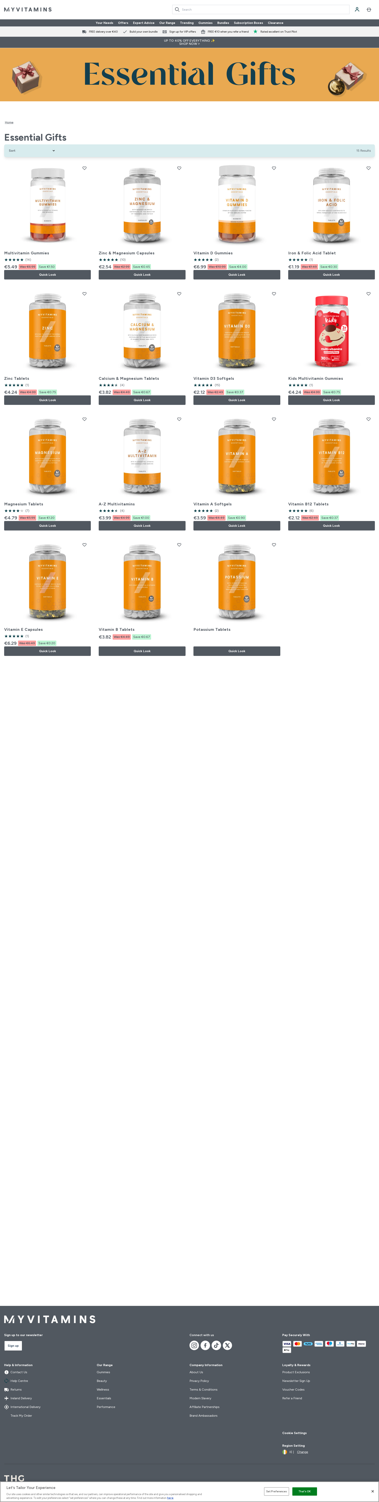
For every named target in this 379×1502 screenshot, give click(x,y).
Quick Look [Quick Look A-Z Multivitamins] (142, 526)
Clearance (275, 23)
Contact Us (15, 1372)
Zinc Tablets (16, 378)
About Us (196, 1372)
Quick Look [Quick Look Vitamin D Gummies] (236, 275)
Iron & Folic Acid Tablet (312, 253)
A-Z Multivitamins (117, 504)
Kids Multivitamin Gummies (315, 378)
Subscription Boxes (248, 23)
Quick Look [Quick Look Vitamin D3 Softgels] (236, 400)
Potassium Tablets (212, 629)
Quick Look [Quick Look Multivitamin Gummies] (47, 275)
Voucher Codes (293, 1389)
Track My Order (18, 1415)
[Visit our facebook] (205, 1345)
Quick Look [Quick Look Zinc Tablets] (47, 400)
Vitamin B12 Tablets (308, 504)
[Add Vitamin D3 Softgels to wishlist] (274, 293)
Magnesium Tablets (23, 504)
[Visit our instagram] (194, 1345)
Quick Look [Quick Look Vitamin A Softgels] (236, 526)
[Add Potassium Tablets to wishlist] (274, 544)
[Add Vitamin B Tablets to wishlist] (179, 544)
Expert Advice (144, 23)
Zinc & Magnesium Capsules (127, 253)
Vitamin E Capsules (23, 629)
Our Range (167, 23)
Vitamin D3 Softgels (213, 378)
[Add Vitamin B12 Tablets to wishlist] (368, 419)
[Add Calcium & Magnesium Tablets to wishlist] (179, 293)
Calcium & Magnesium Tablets (129, 378)
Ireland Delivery (18, 1398)
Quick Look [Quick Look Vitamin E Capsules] (47, 651)
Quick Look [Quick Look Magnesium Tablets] (47, 526)
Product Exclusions (296, 1372)
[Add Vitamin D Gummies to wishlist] (274, 168)
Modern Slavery (200, 1398)
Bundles (223, 23)
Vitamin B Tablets (117, 629)
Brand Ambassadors (204, 1415)
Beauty (102, 1381)
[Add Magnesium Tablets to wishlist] (84, 419)
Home (9, 122)
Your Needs (104, 23)
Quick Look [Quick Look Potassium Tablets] (236, 651)
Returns (13, 1389)
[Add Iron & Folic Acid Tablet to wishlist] (368, 168)
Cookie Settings (294, 1433)
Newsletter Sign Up (296, 1381)
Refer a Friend (292, 1398)
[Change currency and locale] (295, 1452)
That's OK (304, 1491)
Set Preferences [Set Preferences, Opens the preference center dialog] (276, 1491)
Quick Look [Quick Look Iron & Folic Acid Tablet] (331, 275)
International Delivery (22, 1407)
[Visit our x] (227, 1345)
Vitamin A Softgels (212, 504)
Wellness (103, 1389)
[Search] (177, 9)
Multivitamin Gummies (26, 253)
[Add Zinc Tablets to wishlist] (84, 293)
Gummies (205, 23)
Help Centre (16, 1381)
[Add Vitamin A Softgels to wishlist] (274, 419)
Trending (187, 23)
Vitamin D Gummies (213, 253)
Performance (106, 1407)
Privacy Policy (199, 1381)
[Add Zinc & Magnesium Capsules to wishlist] (179, 168)
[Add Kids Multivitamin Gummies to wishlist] (368, 293)
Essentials (104, 1398)
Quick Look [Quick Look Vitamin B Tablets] (142, 651)
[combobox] (261, 9)
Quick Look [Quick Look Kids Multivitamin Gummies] (331, 400)
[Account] (357, 9)
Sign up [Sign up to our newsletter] (13, 1346)
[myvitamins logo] (28, 9)
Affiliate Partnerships (205, 1407)
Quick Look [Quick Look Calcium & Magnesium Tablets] (142, 400)
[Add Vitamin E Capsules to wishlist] (84, 544)
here (170, 1497)
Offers (123, 23)
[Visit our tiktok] (216, 1345)
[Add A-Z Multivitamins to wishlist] (179, 419)
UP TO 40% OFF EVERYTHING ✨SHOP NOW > (189, 42)
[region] (189, 1491)
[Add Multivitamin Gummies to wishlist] (84, 168)
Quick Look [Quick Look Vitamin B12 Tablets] (331, 526)
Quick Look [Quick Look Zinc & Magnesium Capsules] (142, 275)
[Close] (372, 1491)
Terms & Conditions (204, 1389)
